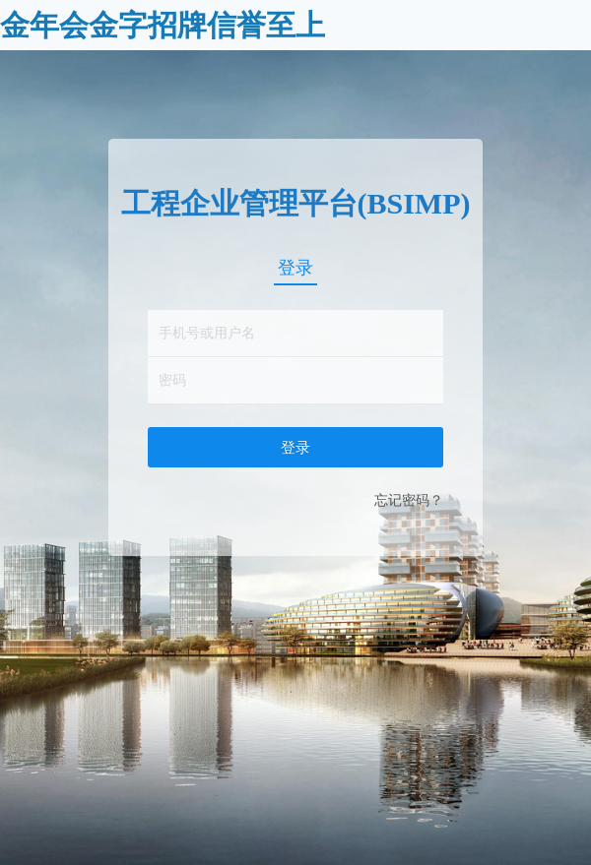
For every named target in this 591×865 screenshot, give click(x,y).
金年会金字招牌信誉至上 (162, 25)
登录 (295, 268)
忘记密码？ (408, 500)
